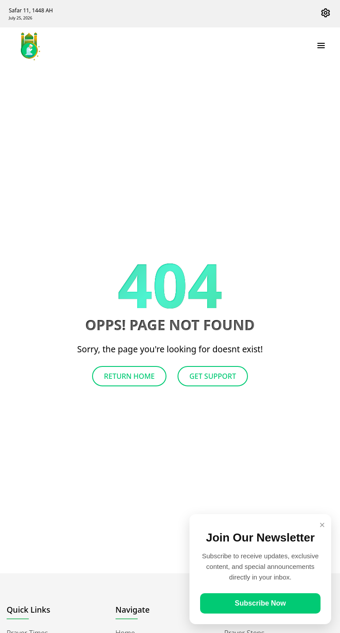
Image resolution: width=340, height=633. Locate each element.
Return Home (129, 376)
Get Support (212, 376)
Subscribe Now (260, 603)
